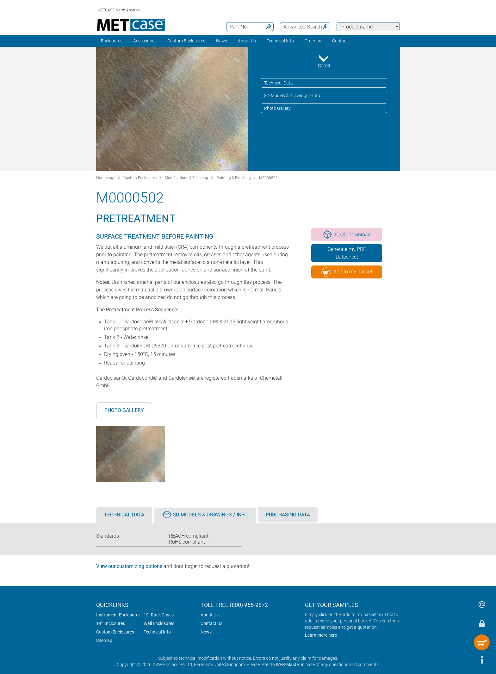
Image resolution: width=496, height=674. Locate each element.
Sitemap (104, 640)
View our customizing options (129, 566)
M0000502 (268, 178)
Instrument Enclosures (118, 614)
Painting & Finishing (233, 178)
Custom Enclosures (186, 40)
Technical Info (157, 631)
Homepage (105, 178)
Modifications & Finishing (186, 178)
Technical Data (278, 82)
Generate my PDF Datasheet (346, 253)
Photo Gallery (277, 108)
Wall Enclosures (159, 623)
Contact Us (211, 623)
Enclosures (111, 40)
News (221, 40)
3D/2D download (347, 234)
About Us (210, 614)
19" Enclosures (110, 623)
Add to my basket (346, 272)
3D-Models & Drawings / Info (292, 95)
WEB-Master (288, 664)
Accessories (145, 40)
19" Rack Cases (159, 614)
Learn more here (321, 635)
